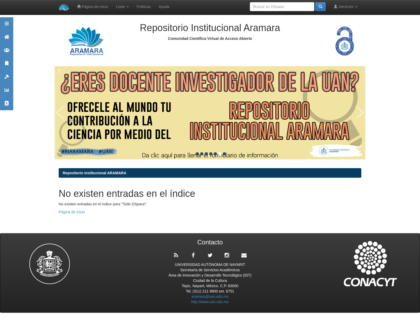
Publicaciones (6, 65)
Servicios (345, 6)
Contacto (6, 105)
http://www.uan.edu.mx (210, 302)
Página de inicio (92, 6)
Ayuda (164, 7)
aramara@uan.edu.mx (210, 296)
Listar (122, 7)
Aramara (6, 39)
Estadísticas (6, 92)
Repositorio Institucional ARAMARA (94, 173)
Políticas (144, 7)
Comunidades (6, 52)
